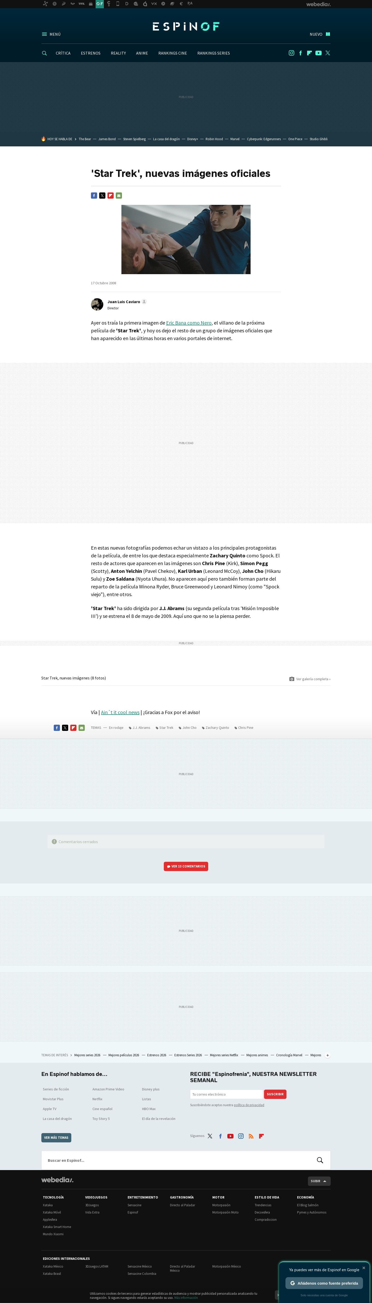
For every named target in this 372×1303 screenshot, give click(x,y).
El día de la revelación (158, 1118)
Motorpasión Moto (225, 1212)
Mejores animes (257, 1055)
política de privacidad (249, 1105)
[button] (126, 301)
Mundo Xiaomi (53, 1234)
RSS (251, 1135)
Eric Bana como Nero (189, 322)
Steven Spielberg (134, 139)
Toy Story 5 (101, 1118)
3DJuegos (92, 1205)
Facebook (300, 53)
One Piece (295, 139)
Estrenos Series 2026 (188, 1055)
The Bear (85, 139)
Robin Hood (214, 139)
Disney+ (192, 139)
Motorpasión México (226, 1266)
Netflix (97, 1099)
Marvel (234, 139)
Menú (55, 34)
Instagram (291, 53)
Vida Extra (92, 1212)
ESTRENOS (90, 53)
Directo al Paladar (182, 1205)
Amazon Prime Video (108, 1089)
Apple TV (49, 1108)
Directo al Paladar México (182, 1268)
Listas (146, 1099)
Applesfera (50, 1219)
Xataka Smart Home (57, 1227)
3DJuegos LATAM (96, 1266)
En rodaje (116, 727)
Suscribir (275, 1094)
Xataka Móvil (52, 1212)
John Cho (189, 727)
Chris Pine (245, 727)
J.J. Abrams (141, 727)
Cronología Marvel (289, 1055)
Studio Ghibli (319, 139)
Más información (186, 1297)
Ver (188, 866)
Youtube (318, 53)
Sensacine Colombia (142, 1273)
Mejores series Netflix (224, 1055)
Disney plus (151, 1089)
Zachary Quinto (217, 727)
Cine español (102, 1108)
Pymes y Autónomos (311, 1212)
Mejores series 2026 (87, 1055)
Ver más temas (56, 1137)
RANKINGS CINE (172, 53)
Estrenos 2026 (157, 1055)
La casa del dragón (166, 139)
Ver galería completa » (313, 679)
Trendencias (263, 1205)
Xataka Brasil (52, 1273)
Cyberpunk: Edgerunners (264, 139)
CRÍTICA (63, 53)
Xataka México (53, 1266)
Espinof (186, 26)
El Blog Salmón (308, 1205)
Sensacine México (140, 1266)
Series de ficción (56, 1089)
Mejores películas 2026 (124, 1055)
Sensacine (134, 1205)
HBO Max (149, 1108)
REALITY (118, 53)
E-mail (119, 195)
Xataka (48, 1205)
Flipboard (309, 53)
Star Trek (166, 727)
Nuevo (316, 34)
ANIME (142, 53)
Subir (315, 1181)
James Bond (107, 139)
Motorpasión (221, 1205)
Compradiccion (266, 1219)
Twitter (327, 53)
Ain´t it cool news (120, 712)
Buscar (320, 1160)
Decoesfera (262, 1212)
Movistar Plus (53, 1099)
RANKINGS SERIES (213, 53)
